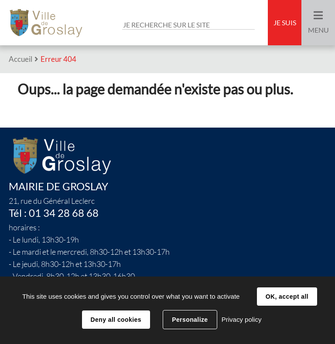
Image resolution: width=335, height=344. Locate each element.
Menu (318, 30)
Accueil (20, 59)
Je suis (284, 23)
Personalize (190, 319)
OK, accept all (287, 296)
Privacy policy (242, 319)
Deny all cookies (116, 319)
